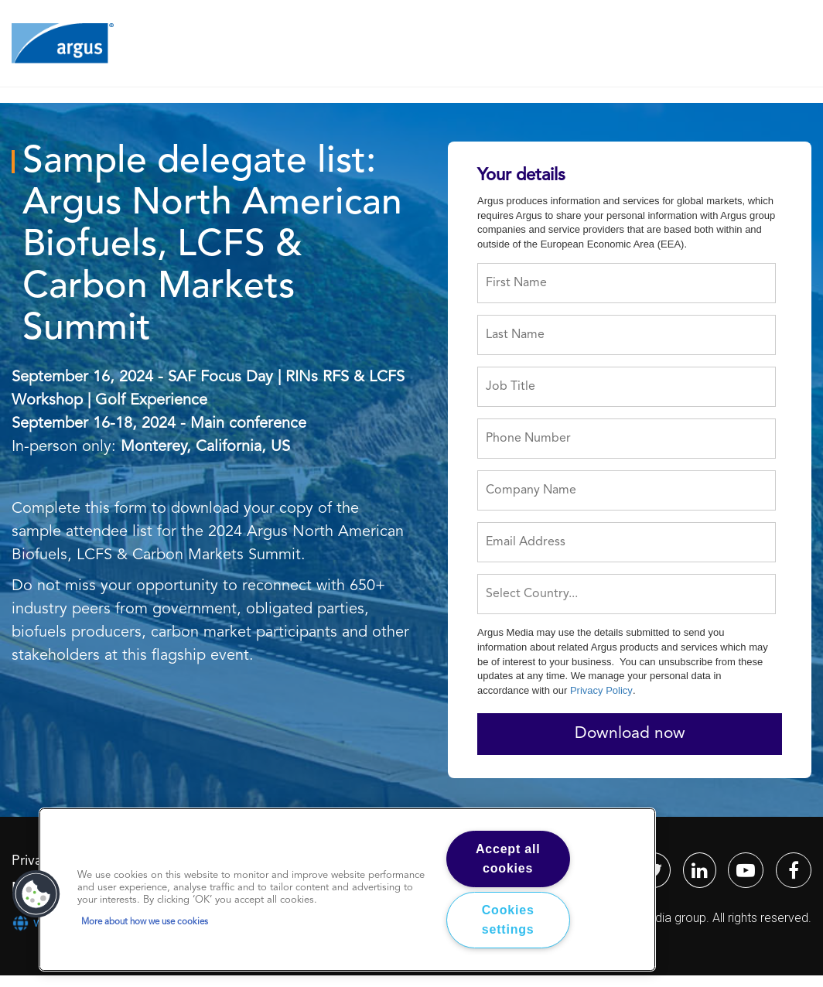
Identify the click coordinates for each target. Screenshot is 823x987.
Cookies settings (508, 920)
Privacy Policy (601, 690)
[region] (347, 890)
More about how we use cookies (144, 922)
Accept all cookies (508, 859)
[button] (36, 894)
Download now (630, 734)
